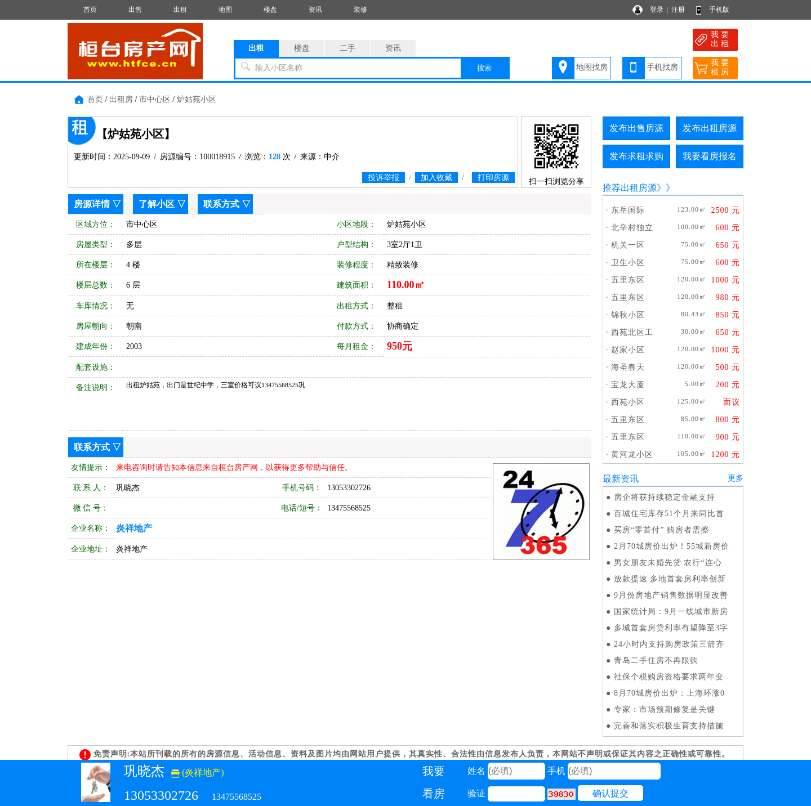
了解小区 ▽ (162, 204)
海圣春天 (628, 367)
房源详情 (92, 204)
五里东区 (628, 280)
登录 (656, 10)
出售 (135, 10)
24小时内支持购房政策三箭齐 (669, 644)
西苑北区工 (632, 332)
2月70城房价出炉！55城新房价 (671, 546)
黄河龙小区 (632, 454)
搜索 (484, 68)
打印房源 (493, 177)
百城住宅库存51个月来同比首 (669, 513)
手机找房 (662, 67)
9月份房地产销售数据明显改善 (671, 595)
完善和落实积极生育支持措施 (669, 726)
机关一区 (628, 245)
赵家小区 (628, 350)
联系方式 (221, 204)
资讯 (315, 10)
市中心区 (155, 99)
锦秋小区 (628, 315)
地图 (225, 10)
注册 (678, 10)
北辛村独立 (632, 227)
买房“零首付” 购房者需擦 (661, 530)
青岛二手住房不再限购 (656, 660)
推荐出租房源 (630, 187)
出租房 (121, 99)
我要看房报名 (710, 156)
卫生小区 (628, 262)
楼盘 (270, 10)
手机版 (719, 10)
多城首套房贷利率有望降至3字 (671, 628)
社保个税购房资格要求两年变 (669, 677)
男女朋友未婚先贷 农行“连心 (668, 562)
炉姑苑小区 (196, 99)
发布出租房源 (710, 128)
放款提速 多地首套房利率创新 (670, 579)
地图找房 (592, 67)
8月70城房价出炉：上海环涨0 (669, 693)
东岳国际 (628, 210)
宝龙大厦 (628, 384)
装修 (360, 10)
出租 (180, 10)
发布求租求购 (636, 156)
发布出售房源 (636, 128)
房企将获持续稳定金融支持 (664, 497)
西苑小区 (628, 402)
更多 (735, 478)
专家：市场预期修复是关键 (664, 709)
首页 (90, 10)
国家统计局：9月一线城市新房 (671, 611)
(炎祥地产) (197, 772)
